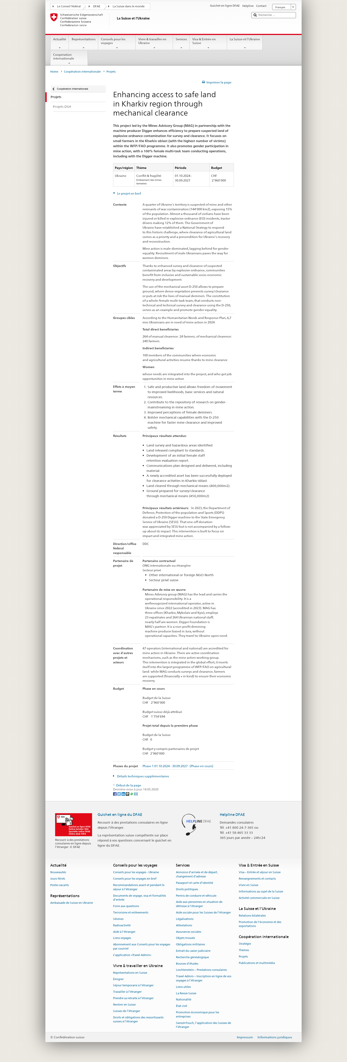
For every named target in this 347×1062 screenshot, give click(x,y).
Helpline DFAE (232, 814)
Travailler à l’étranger (127, 992)
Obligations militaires (190, 944)
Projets (243, 956)
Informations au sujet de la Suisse (261, 891)
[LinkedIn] (123, 793)
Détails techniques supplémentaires (142, 776)
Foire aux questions (126, 906)
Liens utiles (183, 987)
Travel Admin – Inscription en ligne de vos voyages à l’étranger (203, 978)
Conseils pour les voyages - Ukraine (136, 872)
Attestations (184, 925)
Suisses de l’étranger (126, 1011)
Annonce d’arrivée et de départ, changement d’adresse (197, 874)
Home (54, 71)
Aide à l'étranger (124, 931)
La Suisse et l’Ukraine (244, 43)
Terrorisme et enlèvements (130, 912)
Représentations (83, 43)
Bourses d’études (187, 963)
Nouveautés (58, 872)
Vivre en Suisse (248, 885)
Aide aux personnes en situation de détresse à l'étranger (199, 904)
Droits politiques (187, 889)
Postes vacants (59, 885)
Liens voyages (122, 938)
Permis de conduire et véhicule (196, 895)
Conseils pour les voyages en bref (134, 878)
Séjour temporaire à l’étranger (133, 985)
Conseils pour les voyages (116, 43)
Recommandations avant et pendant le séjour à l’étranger (138, 887)
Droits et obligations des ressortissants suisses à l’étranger (138, 1019)
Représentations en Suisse (130, 972)
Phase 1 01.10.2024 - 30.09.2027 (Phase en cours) (178, 766)
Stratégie (245, 944)
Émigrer (118, 979)
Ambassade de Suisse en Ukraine (71, 902)
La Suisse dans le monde (129, 6)
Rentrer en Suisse (124, 1004)
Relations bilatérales (252, 915)
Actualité (60, 43)
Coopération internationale (69, 59)
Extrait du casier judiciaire (193, 950)
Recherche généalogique (192, 957)
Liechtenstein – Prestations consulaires (201, 970)
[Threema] (128, 793)
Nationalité (183, 999)
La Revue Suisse (186, 993)
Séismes (118, 919)
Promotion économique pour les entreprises (197, 1014)
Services (181, 43)
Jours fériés (57, 878)
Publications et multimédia (257, 963)
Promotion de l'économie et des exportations (260, 924)
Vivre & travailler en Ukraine (154, 43)
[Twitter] (119, 793)
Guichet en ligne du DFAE (120, 814)
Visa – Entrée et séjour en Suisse (260, 872)
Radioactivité (122, 925)
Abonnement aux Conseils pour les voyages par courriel (141, 946)
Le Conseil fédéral (69, 6)
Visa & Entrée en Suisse (208, 43)
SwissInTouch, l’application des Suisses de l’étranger (203, 1025)
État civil (181, 1006)
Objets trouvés (185, 938)
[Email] (136, 793)
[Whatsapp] (132, 793)
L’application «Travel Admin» (132, 955)
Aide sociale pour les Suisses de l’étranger (203, 912)
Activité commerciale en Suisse (259, 898)
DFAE (96, 6)
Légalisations (184, 919)
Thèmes (244, 950)
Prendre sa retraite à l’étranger (133, 998)
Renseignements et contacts (257, 878)
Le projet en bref (128, 193)
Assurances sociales (188, 931)
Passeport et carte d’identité (194, 882)
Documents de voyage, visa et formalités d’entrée (139, 898)
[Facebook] (115, 793)
